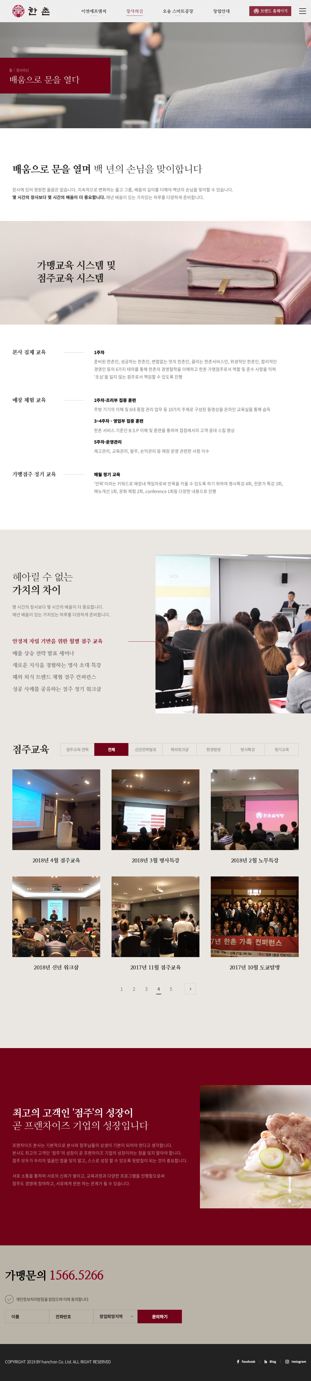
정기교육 (281, 749)
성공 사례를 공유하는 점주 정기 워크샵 (56, 689)
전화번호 (63, 1316)
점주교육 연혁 (77, 749)
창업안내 (221, 11)
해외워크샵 (180, 749)
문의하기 (160, 1316)
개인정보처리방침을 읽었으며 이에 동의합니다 (52, 1299)
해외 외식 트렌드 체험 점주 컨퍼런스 (54, 677)
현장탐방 (213, 749)
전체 (111, 749)
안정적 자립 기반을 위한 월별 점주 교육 (57, 641)
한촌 (31, 11)
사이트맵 (302, 11)
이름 (15, 1316)
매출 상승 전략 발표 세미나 (43, 653)
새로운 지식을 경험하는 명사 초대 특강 (56, 665)
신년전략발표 (145, 749)
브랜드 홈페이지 (274, 11)
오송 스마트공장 (178, 11)
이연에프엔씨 (93, 11)
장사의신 (134, 11)
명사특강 (247, 749)
